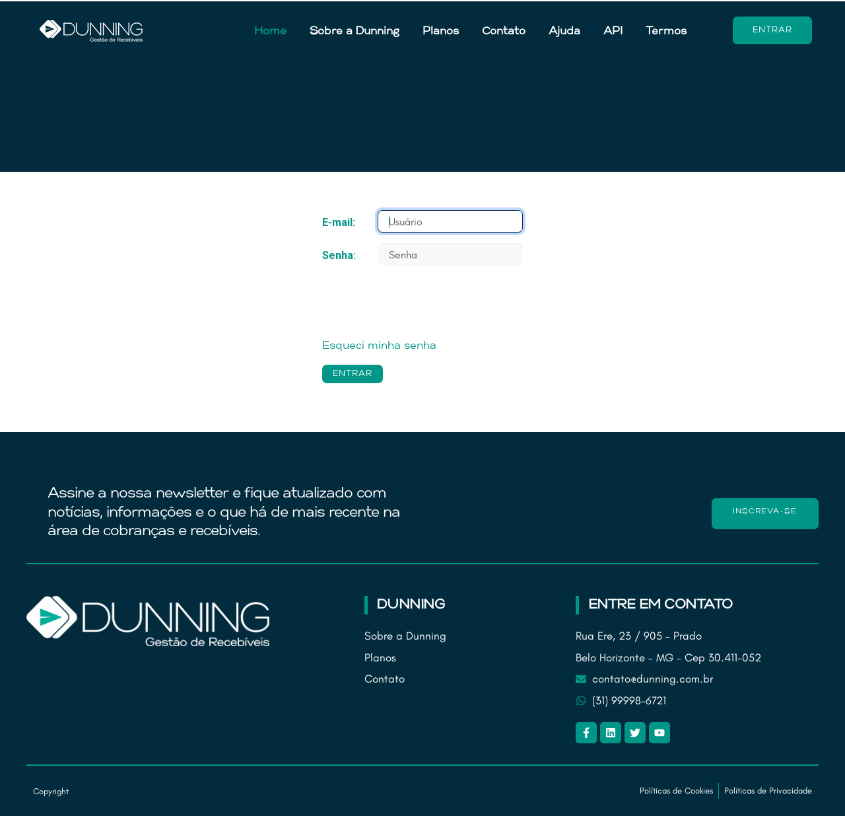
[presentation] (422, 302)
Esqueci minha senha (379, 346)
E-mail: (338, 222)
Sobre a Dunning (354, 31)
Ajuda (564, 31)
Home (270, 31)
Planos (440, 31)
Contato (503, 31)
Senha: (339, 255)
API (613, 31)
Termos (666, 31)
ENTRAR (352, 374)
